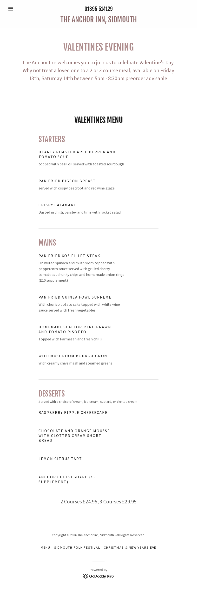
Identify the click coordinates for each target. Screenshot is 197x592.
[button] (20, 8)
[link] (98, 21)
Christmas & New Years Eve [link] (130, 547)
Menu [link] (45, 547)
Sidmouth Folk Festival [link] (77, 547)
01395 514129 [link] (99, 9)
